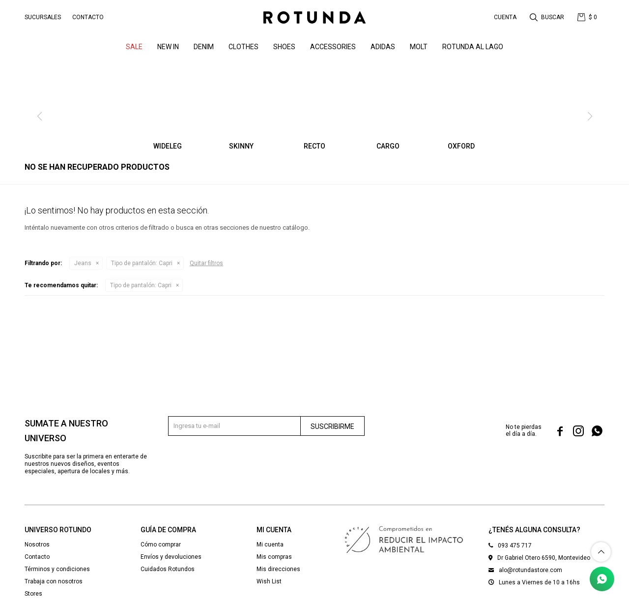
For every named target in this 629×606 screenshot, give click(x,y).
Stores (33, 593)
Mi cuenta (270, 544)
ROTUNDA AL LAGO (472, 47)
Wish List (269, 581)
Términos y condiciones (57, 569)
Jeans (82, 263)
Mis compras (274, 556)
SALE (134, 47)
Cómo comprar (161, 544)
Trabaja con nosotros (54, 581)
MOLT (419, 47)
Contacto (88, 17)
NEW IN (168, 47)
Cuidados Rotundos (168, 569)
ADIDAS (383, 47)
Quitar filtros (206, 263)
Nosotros (37, 544)
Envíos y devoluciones (171, 556)
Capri (141, 263)
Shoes (284, 47)
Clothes (243, 47)
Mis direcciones (278, 569)
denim (204, 47)
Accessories (333, 47)
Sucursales (43, 17)
